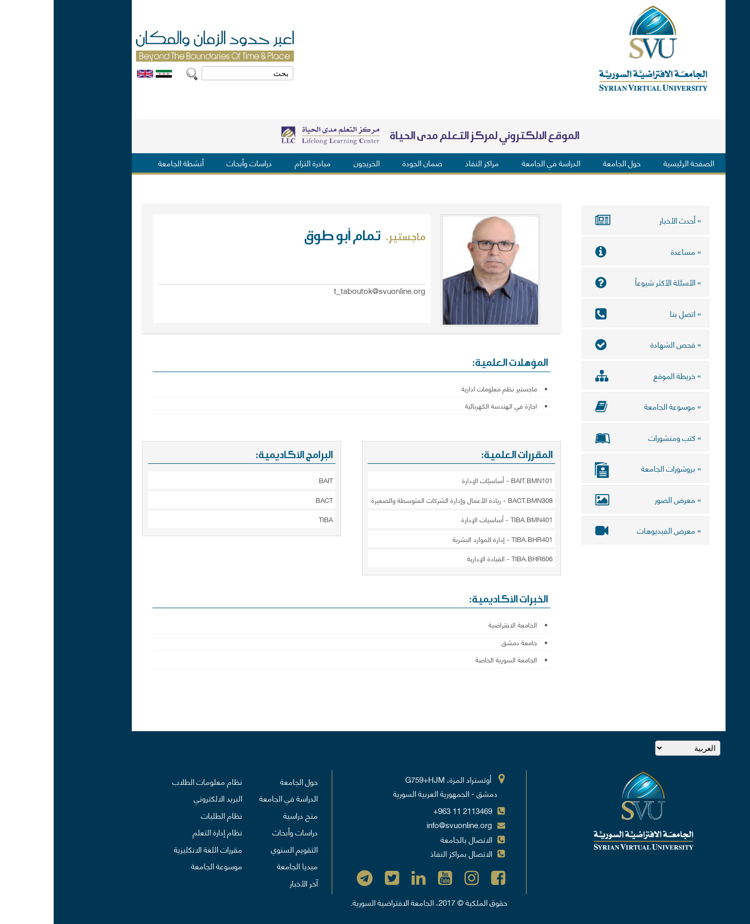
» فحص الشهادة (591, 344)
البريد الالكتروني (164, 798)
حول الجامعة (568, 162)
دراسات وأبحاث (195, 162)
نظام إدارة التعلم (164, 831)
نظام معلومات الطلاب (154, 781)
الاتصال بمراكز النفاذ (408, 853)
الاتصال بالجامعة (413, 839)
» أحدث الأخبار (591, 220)
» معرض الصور (591, 499)
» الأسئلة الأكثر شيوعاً (591, 282)
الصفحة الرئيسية (635, 162)
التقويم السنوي (240, 849)
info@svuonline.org (406, 824)
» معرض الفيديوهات (591, 530)
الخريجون (313, 162)
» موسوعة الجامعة (591, 406)
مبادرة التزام (259, 162)
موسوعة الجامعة (163, 865)
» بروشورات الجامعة (591, 469)
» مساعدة (591, 251)
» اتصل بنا (591, 313)
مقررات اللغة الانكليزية (154, 849)
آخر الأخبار (250, 883)
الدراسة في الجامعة (497, 162)
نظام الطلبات (168, 815)
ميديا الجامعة (243, 865)
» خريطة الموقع (591, 375)
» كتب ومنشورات (591, 437)
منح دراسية (247, 815)
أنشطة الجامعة (127, 162)
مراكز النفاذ (428, 162)
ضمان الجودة (369, 162)
